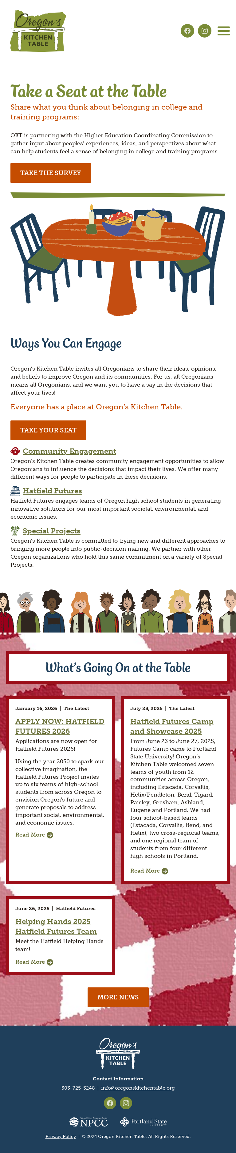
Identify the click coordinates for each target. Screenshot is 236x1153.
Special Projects (52, 530)
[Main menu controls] (223, 31)
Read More (30, 834)
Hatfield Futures (52, 490)
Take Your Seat (48, 430)
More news (118, 997)
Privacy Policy (60, 1136)
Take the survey (50, 173)
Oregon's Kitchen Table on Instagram (204, 31)
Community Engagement (69, 451)
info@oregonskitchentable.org (138, 1088)
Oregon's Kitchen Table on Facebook (187, 31)
